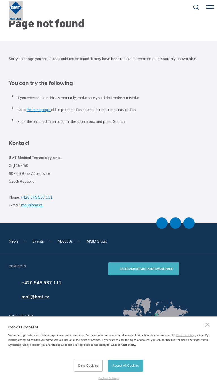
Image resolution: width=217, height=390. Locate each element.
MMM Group (97, 241)
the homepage (39, 109)
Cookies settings (186, 335)
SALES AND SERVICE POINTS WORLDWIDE (146, 269)
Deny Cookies (88, 365)
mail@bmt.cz (32, 205)
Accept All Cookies (126, 365)
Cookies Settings (108, 378)
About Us (65, 241)
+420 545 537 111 (37, 197)
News (13, 241)
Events (38, 241)
